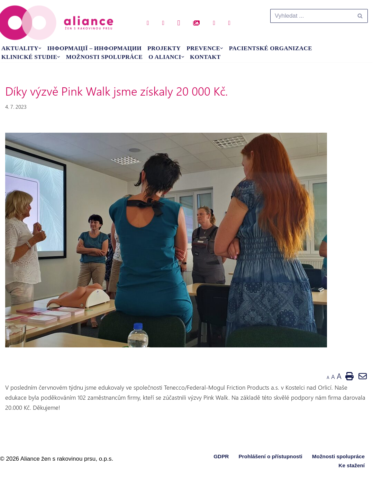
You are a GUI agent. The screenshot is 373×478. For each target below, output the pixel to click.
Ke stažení (351, 465)
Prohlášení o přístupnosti (270, 456)
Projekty (164, 48)
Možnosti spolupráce (104, 57)
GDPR (221, 456)
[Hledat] (311, 16)
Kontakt (205, 57)
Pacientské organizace (270, 48)
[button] (40, 48)
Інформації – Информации (94, 48)
